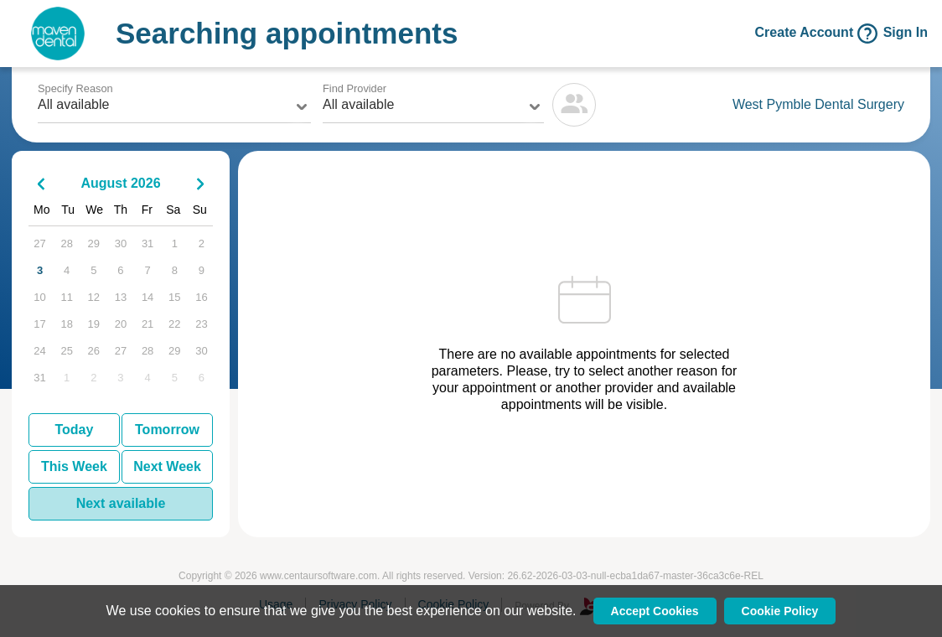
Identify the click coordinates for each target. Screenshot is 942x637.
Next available (121, 503)
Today (73, 429)
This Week (74, 466)
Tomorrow (167, 429)
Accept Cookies (655, 611)
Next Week (167, 466)
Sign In (905, 32)
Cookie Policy (780, 611)
